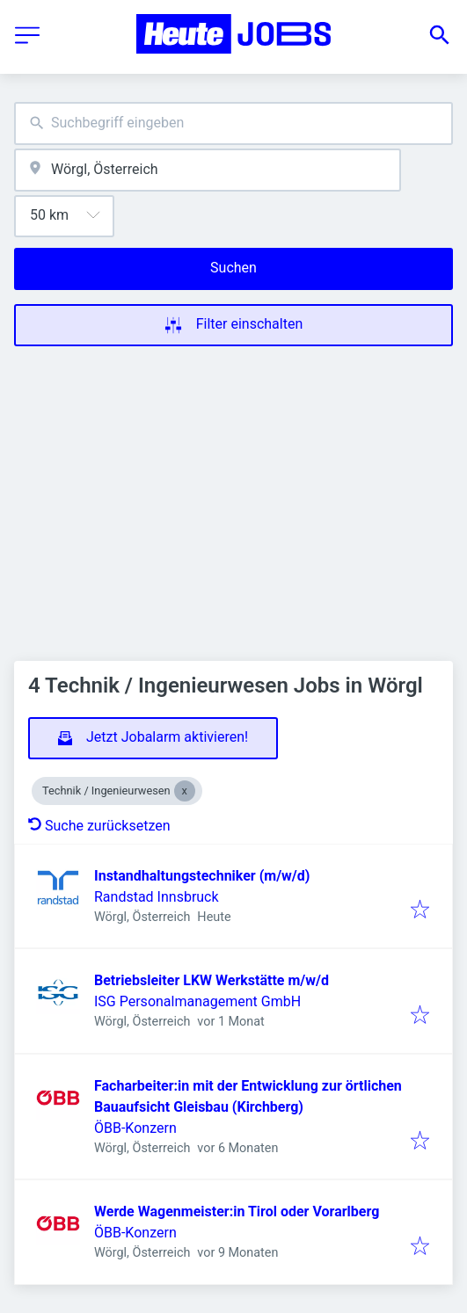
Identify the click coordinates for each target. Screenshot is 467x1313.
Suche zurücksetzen (99, 825)
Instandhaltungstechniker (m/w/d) (202, 875)
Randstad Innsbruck (156, 897)
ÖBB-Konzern (135, 1128)
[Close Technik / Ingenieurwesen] (184, 791)
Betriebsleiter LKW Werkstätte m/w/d (211, 980)
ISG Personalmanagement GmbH (197, 1001)
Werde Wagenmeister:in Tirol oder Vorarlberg (236, 1211)
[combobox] (233, 123)
